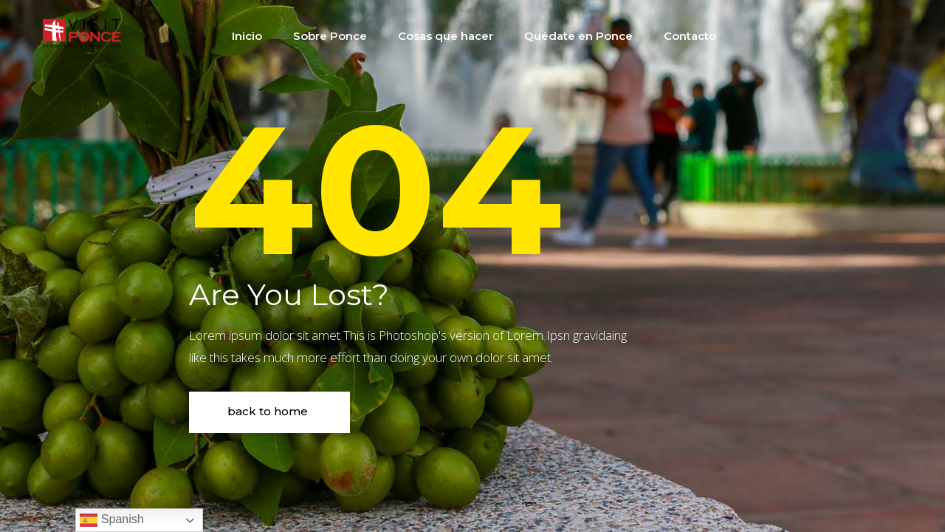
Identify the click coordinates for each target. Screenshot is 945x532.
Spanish (111, 520)
